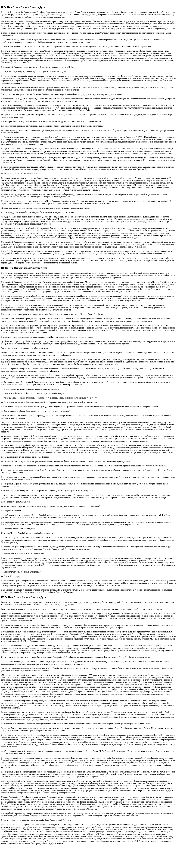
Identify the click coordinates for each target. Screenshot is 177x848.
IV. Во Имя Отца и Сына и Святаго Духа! (24, 597)
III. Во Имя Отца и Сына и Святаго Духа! (24, 267)
